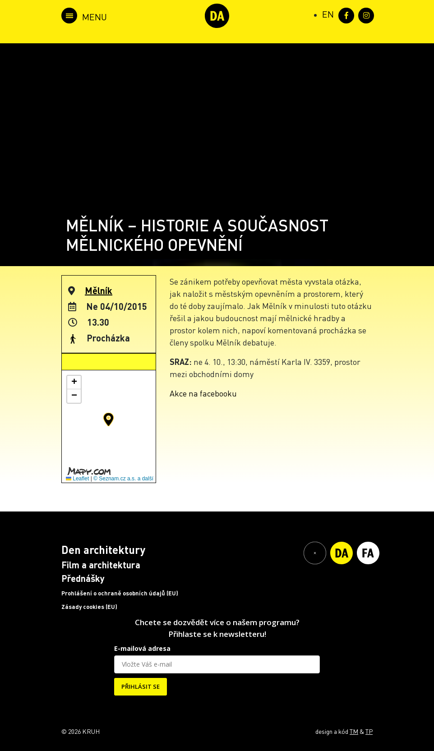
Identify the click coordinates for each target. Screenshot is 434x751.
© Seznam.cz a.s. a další (123, 478)
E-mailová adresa (142, 648)
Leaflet (77, 478)
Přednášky (83, 578)
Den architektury (103, 550)
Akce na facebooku (203, 393)
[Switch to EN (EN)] (328, 14)
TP (369, 731)
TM (354, 731)
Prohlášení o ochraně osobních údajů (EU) (119, 593)
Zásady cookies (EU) (89, 606)
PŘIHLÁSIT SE (140, 686)
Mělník (98, 290)
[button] (108, 419)
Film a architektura (100, 565)
